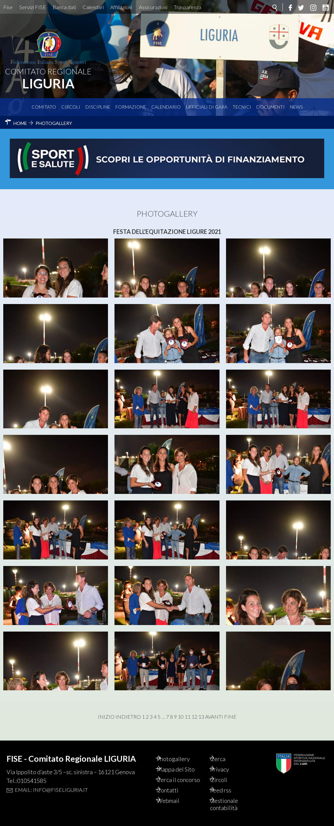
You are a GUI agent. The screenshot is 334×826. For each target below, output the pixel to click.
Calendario (166, 107)
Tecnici (242, 107)
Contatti (175, 790)
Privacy (227, 769)
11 (187, 717)
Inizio (106, 717)
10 (181, 717)
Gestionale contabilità (232, 804)
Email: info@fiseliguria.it (51, 790)
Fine (230, 717)
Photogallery (180, 758)
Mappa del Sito (183, 769)
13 (201, 717)
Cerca (225, 758)
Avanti (214, 717)
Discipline (97, 107)
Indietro (128, 717)
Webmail (175, 800)
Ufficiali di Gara (206, 107)
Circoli (70, 107)
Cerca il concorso (185, 779)
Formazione (130, 107)
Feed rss (228, 790)
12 (194, 717)
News (296, 107)
